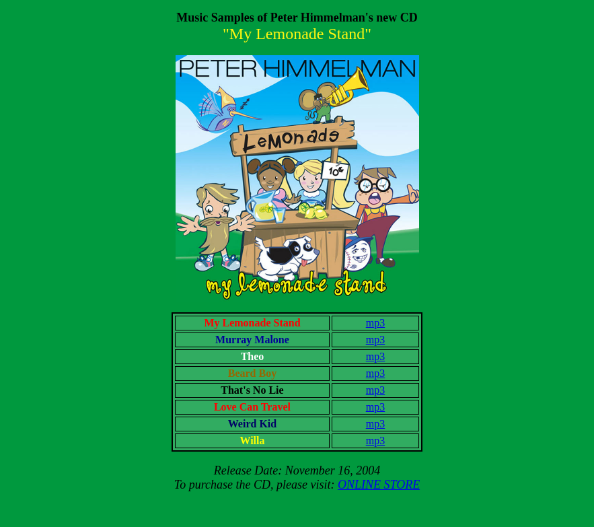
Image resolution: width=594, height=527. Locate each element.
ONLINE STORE (379, 484)
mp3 (375, 322)
